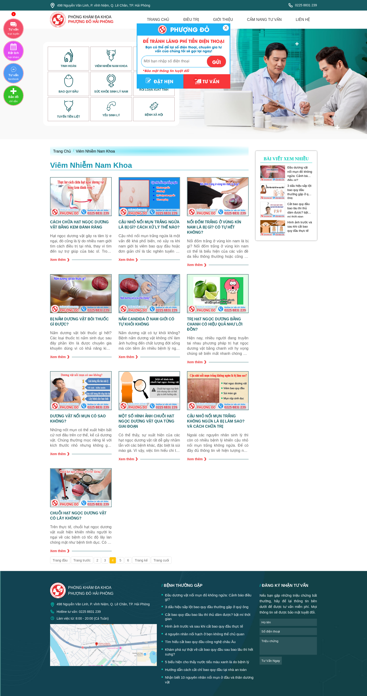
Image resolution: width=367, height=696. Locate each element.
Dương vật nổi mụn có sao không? (78, 418)
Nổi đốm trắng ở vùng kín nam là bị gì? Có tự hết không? (214, 227)
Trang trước (82, 560)
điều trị (191, 20)
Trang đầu (60, 560)
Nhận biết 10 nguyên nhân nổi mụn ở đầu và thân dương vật (209, 679)
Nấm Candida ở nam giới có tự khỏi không (146, 321)
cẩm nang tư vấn (264, 20)
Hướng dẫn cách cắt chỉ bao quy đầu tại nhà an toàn (206, 670)
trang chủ (158, 20)
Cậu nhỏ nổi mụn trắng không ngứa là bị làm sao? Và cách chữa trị (216, 421)
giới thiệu (223, 20)
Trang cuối (161, 560)
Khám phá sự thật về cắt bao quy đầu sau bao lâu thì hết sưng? (209, 651)
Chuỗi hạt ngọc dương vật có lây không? (78, 515)
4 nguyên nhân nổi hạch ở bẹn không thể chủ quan (204, 634)
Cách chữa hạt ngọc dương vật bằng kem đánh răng (79, 224)
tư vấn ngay (270, 660)
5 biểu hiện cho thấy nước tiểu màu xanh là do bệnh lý (207, 662)
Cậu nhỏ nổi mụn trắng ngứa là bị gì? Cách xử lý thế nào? (149, 224)
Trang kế (141, 560)
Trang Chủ (62, 151)
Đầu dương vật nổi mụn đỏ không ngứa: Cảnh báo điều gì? (299, 172)
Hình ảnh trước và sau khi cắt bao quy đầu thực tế (299, 226)
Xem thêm (60, 260)
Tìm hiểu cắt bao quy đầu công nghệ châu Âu (200, 642)
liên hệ (303, 20)
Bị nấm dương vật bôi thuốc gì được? (79, 321)
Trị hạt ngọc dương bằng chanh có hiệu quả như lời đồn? (214, 324)
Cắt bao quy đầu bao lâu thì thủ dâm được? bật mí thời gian (298, 208)
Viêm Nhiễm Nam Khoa (95, 151)
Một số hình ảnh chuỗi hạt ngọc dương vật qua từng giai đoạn (146, 421)
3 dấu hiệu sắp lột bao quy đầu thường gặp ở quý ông (299, 190)
